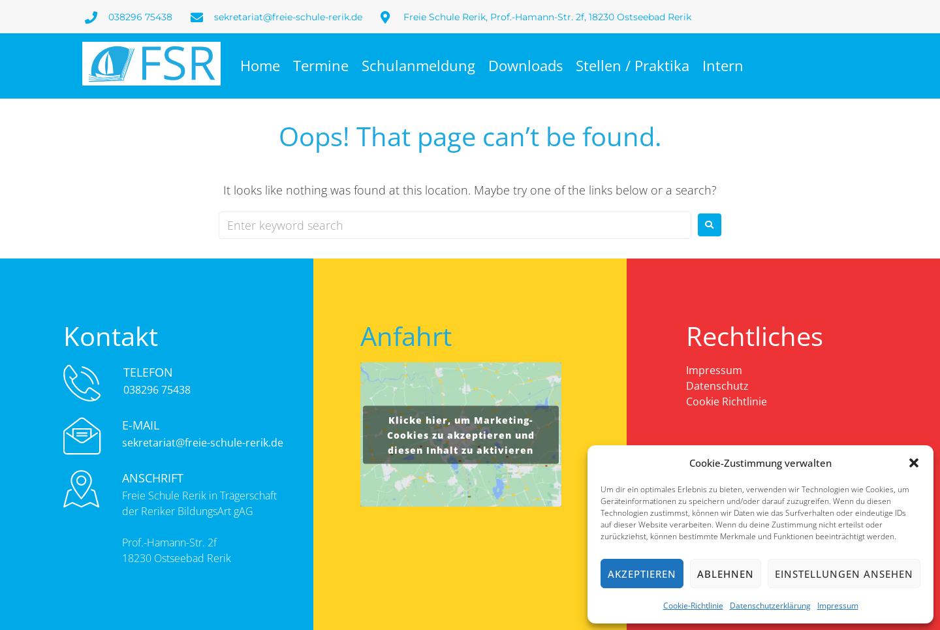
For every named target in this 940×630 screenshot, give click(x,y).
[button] (913, 462)
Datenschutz (717, 386)
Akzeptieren (642, 573)
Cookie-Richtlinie (693, 605)
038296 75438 (157, 390)
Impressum (837, 605)
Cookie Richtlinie (726, 401)
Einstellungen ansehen (844, 573)
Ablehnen (725, 573)
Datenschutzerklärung (770, 605)
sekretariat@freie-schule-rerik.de (202, 442)
